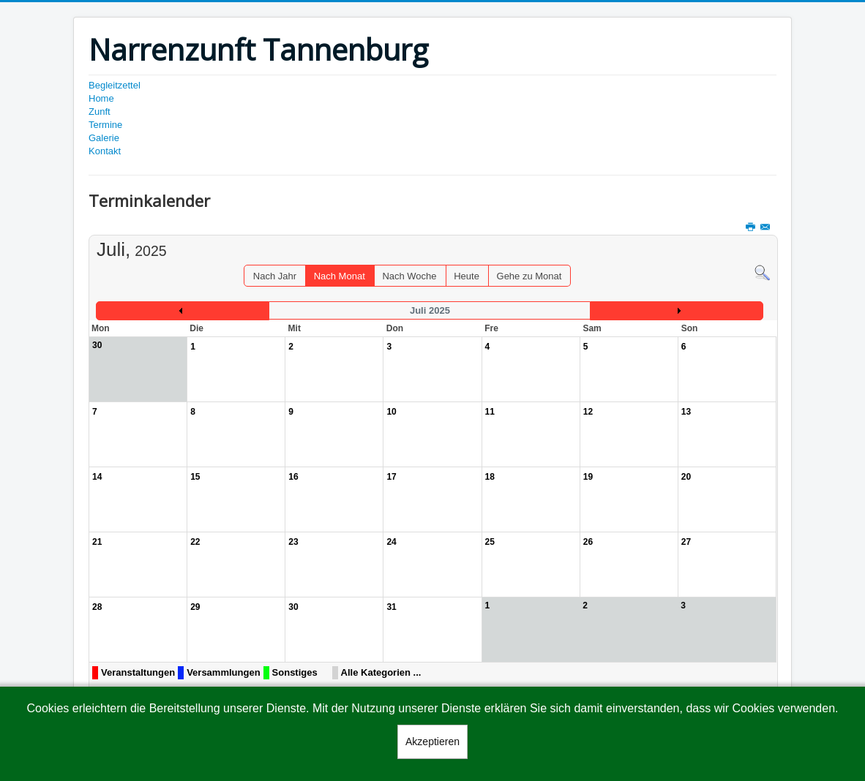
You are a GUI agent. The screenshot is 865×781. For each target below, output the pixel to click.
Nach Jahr (274, 276)
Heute (466, 276)
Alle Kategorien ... (381, 672)
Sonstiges (295, 672)
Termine (105, 124)
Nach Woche (409, 276)
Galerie (104, 137)
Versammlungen (223, 672)
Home (101, 98)
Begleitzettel (115, 85)
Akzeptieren (432, 741)
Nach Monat (339, 276)
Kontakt (105, 151)
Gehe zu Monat (529, 276)
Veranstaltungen (138, 672)
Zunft (100, 111)
